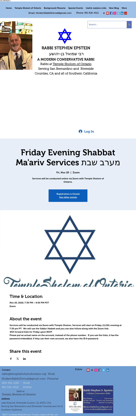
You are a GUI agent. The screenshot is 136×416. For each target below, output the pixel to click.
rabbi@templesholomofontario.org (24, 374)
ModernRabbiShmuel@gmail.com (53, 13)
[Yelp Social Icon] (125, 13)
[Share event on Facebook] (11, 359)
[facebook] (111, 13)
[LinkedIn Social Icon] (122, 13)
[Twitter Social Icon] (118, 13)
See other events (68, 197)
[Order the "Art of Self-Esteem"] (92, 370)
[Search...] (105, 24)
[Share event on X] (17, 359)
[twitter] (107, 13)
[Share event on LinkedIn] (24, 359)
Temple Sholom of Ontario (72, 64)
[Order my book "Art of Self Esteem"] (104, 13)
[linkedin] (114, 13)
